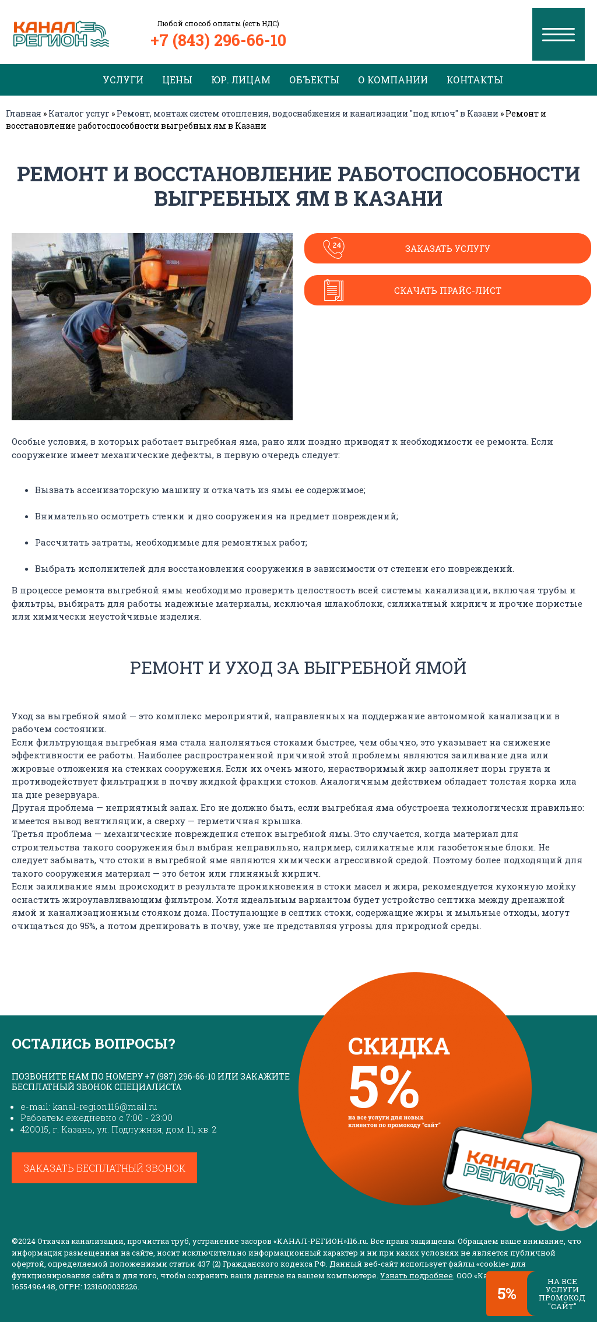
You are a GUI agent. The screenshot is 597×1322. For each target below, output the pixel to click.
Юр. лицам (241, 79)
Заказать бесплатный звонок (104, 1168)
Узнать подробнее (416, 1275)
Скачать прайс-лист (447, 290)
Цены (177, 79)
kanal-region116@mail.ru (104, 1106)
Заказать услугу (447, 248)
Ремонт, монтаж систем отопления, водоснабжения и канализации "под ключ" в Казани (307, 113)
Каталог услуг (79, 113)
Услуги (123, 79)
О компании (393, 79)
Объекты (314, 79)
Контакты (475, 79)
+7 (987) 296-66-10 (180, 1076)
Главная (23, 113)
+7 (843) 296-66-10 (218, 40)
